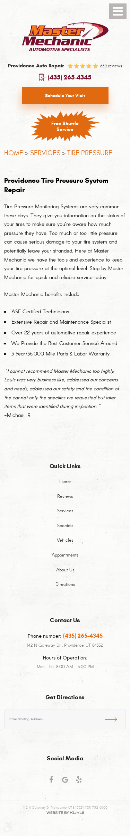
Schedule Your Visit (65, 95)
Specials (65, 526)
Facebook (51, 783)
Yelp (79, 783)
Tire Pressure (89, 153)
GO (115, 718)
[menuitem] (65, 485)
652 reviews (111, 66)
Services (45, 153)
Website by (65, 812)
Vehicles (65, 540)
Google (65, 783)
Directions (65, 585)
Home (13, 153)
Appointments (65, 555)
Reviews (65, 497)
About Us (65, 570)
